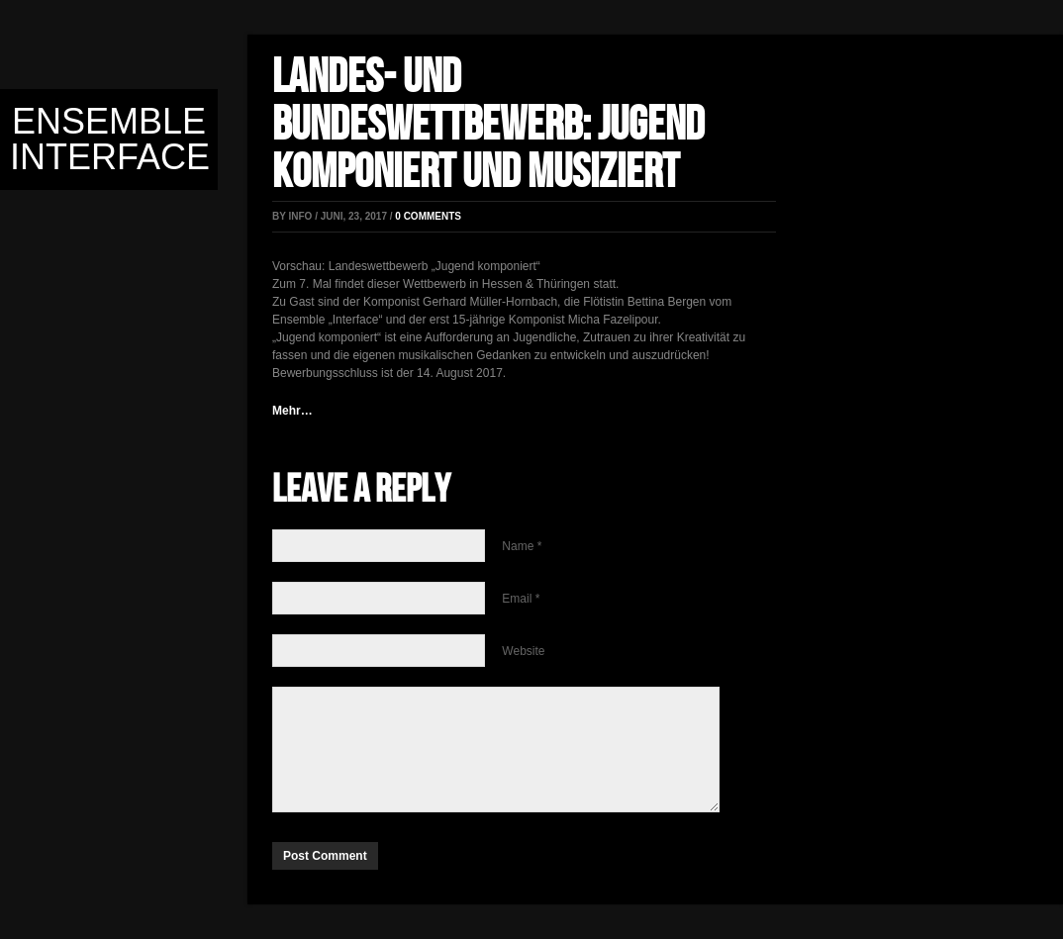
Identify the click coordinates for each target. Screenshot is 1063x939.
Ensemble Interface (110, 139)
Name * (521, 546)
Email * (520, 599)
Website (523, 651)
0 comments (428, 216)
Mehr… (292, 411)
